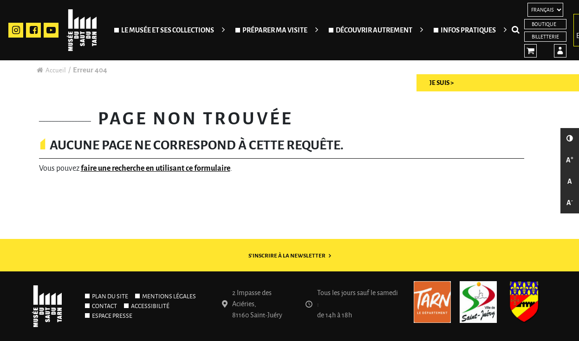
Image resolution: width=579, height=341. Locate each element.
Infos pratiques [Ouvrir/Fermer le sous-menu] (468, 30)
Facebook (33, 30)
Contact (104, 306)
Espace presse (112, 316)
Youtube (51, 30)
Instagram (15, 30)
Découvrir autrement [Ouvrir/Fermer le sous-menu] (374, 30)
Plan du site (110, 296)
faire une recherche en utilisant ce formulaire (155, 168)
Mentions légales (169, 296)
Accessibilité (150, 306)
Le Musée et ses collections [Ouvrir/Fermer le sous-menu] (167, 30)
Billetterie (545, 36)
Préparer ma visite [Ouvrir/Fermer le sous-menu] (274, 30)
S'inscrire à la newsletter (286, 256)
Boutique (544, 24)
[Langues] (545, 10)
